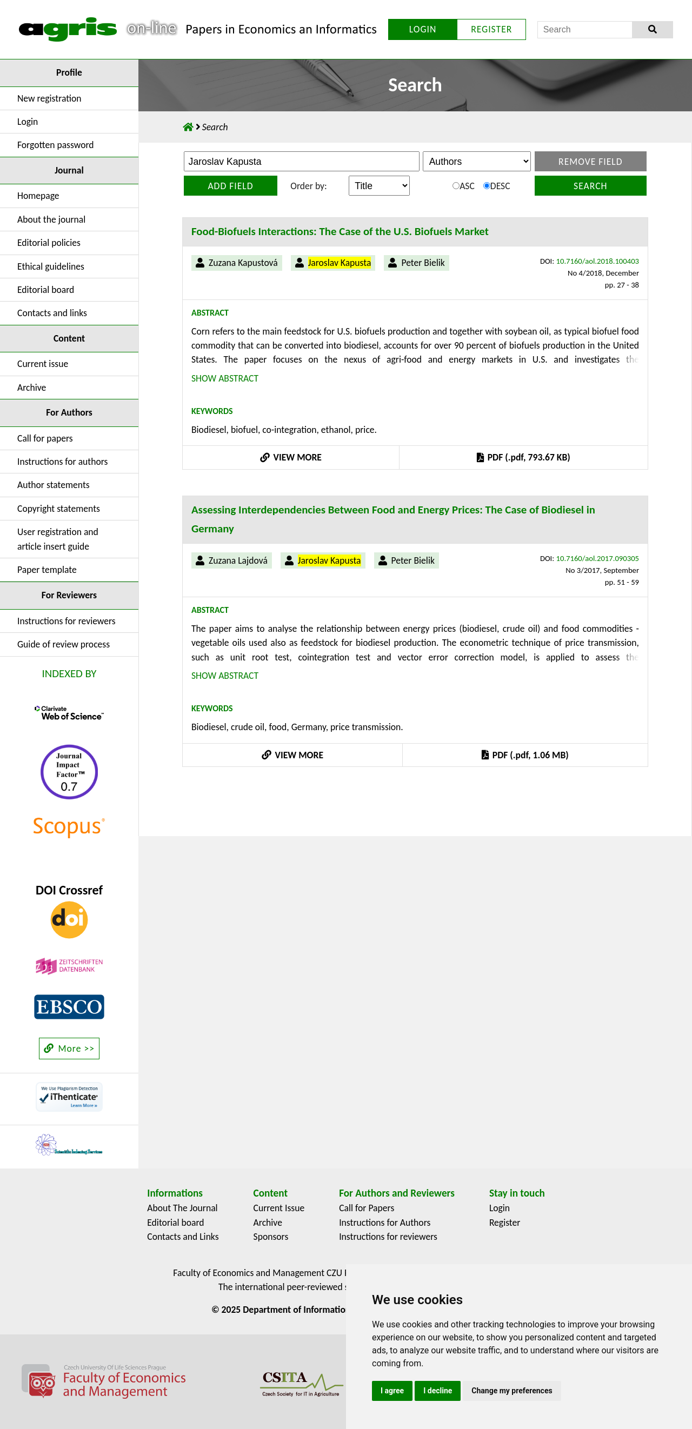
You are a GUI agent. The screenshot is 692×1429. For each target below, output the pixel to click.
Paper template (47, 570)
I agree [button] (392, 1390)
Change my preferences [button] (511, 1390)
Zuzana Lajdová (238, 560)
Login (27, 122)
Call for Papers (366, 1208)
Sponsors (271, 1237)
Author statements (53, 485)
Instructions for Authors (384, 1222)
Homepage (38, 196)
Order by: (308, 186)
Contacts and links (52, 313)
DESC (496, 186)
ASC (464, 186)
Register (505, 1222)
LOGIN (423, 29)
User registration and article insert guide (57, 539)
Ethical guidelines (50, 266)
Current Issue (279, 1208)
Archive (31, 387)
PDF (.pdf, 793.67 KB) (523, 457)
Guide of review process (63, 644)
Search (590, 186)
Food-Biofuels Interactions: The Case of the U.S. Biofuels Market (340, 231)
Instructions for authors (62, 462)
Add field (230, 186)
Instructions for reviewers (66, 621)
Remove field (590, 162)
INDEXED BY (69, 673)
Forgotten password (55, 145)
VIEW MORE (291, 457)
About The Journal (182, 1208)
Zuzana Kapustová (243, 263)
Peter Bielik (422, 263)
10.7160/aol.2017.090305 (597, 558)
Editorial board (45, 290)
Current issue (42, 364)
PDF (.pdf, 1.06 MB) (525, 755)
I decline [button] (437, 1390)
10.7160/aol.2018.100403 (597, 261)
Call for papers (45, 438)
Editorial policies (49, 243)
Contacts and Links (182, 1237)
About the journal (51, 219)
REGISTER (491, 29)
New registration (49, 98)
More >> (69, 1048)
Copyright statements (58, 509)
